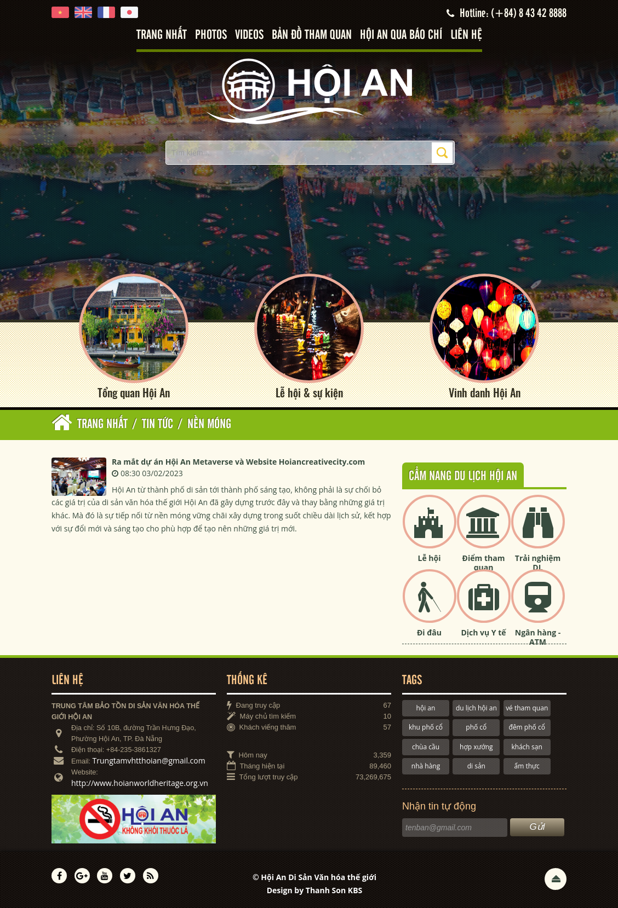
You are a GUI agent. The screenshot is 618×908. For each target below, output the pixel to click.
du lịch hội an (476, 708)
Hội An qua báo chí (401, 35)
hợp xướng (476, 746)
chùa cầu (425, 746)
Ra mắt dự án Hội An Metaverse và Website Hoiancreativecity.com (238, 461)
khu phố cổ (426, 727)
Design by (315, 890)
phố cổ (476, 727)
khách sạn (527, 746)
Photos (211, 35)
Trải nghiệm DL (537, 562)
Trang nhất (161, 35)
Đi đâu (429, 632)
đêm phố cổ (527, 727)
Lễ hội (429, 558)
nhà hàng (425, 766)
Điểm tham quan (483, 562)
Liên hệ (466, 35)
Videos (249, 35)
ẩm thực (527, 766)
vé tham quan (527, 708)
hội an (426, 708)
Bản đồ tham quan (312, 35)
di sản (476, 766)
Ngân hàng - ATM (538, 637)
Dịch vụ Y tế (483, 632)
